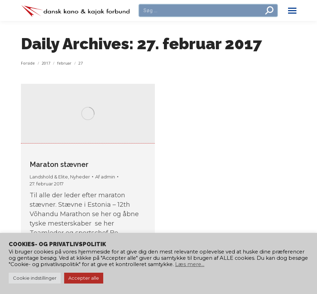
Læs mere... (189, 264)
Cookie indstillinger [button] (34, 278)
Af (105, 176)
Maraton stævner (59, 164)
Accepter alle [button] (83, 278)
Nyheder (80, 176)
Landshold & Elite (49, 176)
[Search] (208, 10)
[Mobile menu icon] (292, 10)
